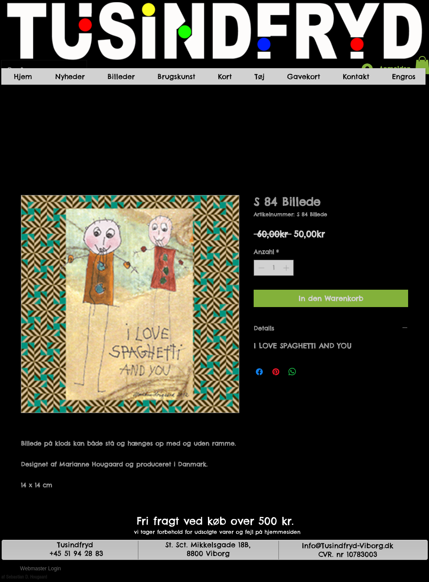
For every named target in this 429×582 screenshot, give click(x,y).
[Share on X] (309, 372)
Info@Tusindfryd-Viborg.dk (347, 545)
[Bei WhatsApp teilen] (292, 372)
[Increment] (287, 267)
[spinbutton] (274, 267)
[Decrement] (260, 267)
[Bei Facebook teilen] (259, 372)
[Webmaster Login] (40, 569)
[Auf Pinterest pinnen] (276, 372)
